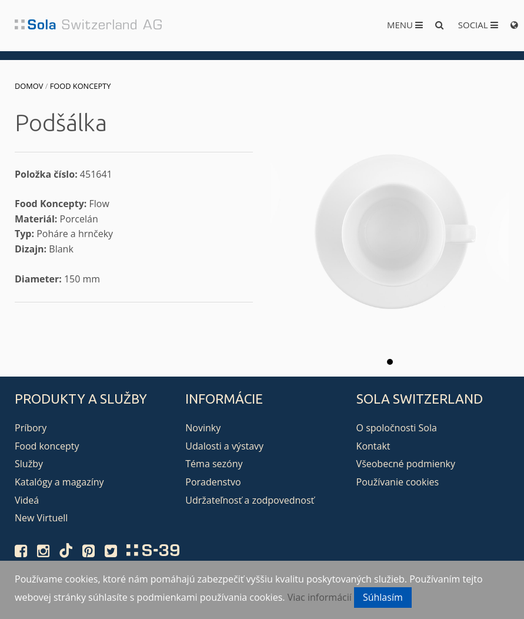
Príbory (30, 427)
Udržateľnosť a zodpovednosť (249, 500)
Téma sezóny (213, 463)
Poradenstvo (213, 481)
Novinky (203, 427)
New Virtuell (41, 517)
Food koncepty (80, 86)
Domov (29, 86)
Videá (27, 500)
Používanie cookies (397, 481)
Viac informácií (320, 597)
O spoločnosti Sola (396, 427)
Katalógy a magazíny (59, 481)
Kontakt (373, 446)
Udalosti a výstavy (224, 446)
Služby (29, 463)
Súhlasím (383, 597)
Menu (405, 25)
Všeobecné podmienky (405, 463)
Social (478, 25)
